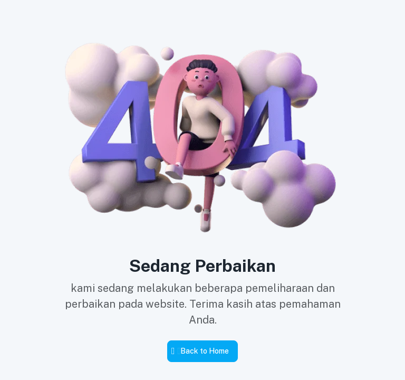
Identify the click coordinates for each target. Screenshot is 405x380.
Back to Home (204, 351)
